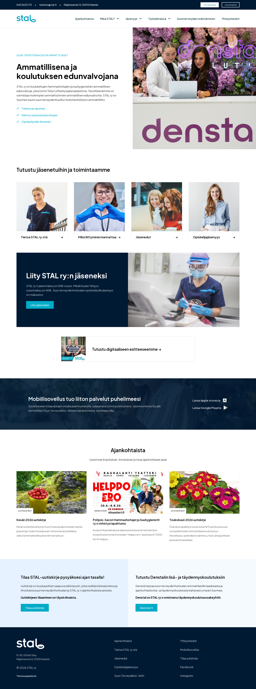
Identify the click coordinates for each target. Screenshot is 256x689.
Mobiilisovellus (189, 649)
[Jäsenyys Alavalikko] (140, 18)
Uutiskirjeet (25, 510)
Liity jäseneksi (210, 4)
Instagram (186, 675)
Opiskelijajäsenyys (206, 237)
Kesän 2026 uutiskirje (31, 519)
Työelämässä (157, 18)
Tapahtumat (100, 510)
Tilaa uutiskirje (34, 607)
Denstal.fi (146, 607)
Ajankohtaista (84, 18)
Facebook (186, 666)
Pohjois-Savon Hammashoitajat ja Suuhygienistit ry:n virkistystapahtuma (126, 521)
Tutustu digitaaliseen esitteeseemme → (126, 349)
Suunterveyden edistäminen (196, 18)
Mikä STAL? (107, 18)
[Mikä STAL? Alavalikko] (117, 18)
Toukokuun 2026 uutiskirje (187, 519)
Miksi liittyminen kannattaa (97, 237)
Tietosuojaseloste (26, 676)
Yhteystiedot (231, 18)
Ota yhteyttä (231, 4)
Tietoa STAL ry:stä (34, 237)
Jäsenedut (143, 237)
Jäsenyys (131, 18)
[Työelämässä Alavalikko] (169, 18)
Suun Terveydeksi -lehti (129, 675)
